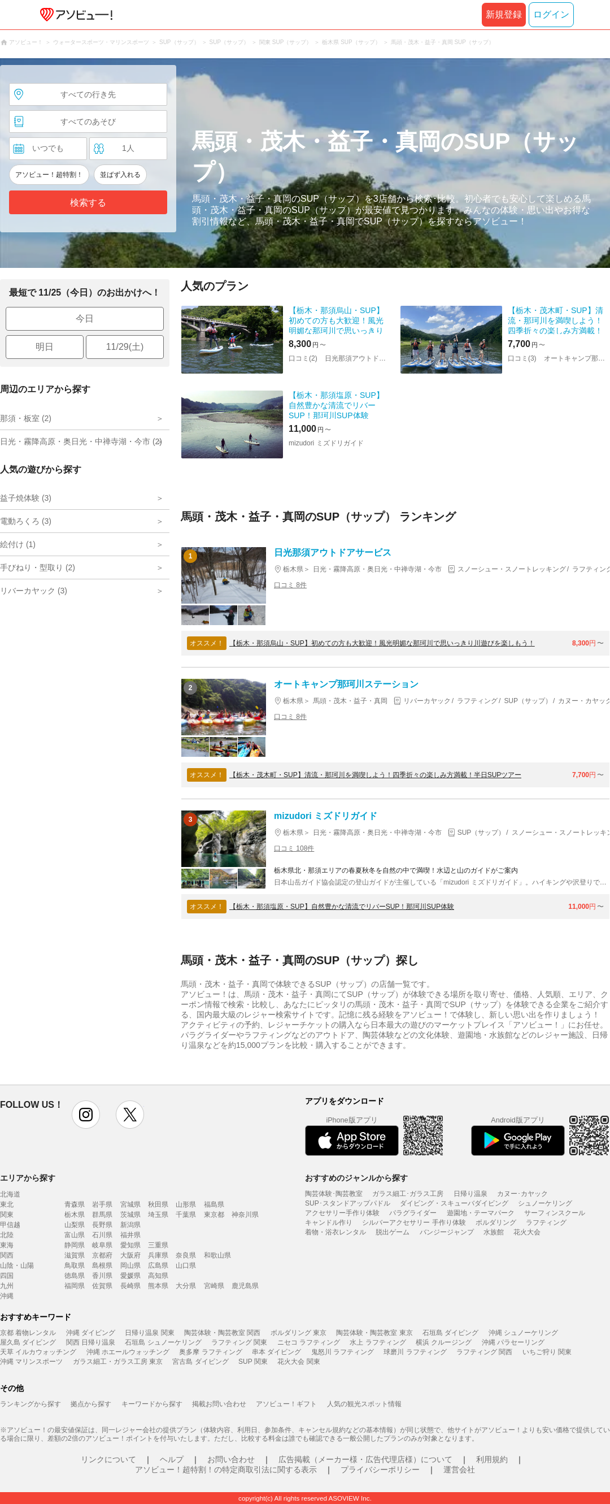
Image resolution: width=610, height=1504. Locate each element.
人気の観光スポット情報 (364, 1404)
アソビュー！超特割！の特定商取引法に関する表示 (226, 1469)
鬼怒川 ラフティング (342, 1352)
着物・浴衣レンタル (335, 1232)
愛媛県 (130, 1276)
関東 (7, 1215)
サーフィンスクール (554, 1213)
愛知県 (130, 1245)
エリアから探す (27, 1177)
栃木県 (74, 1215)
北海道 (10, 1194)
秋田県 (158, 1204)
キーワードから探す (151, 1404)
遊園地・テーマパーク (481, 1213)
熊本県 (158, 1286)
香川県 (102, 1276)
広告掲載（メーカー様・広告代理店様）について (365, 1459)
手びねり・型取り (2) (37, 567)
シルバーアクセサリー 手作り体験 (413, 1222)
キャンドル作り (328, 1222)
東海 (7, 1245)
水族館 (493, 1232)
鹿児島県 (245, 1286)
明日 (45, 347)
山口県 (186, 1265)
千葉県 (186, 1215)
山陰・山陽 (17, 1265)
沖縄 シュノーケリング (523, 1333)
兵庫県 (158, 1255)
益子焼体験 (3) (25, 497)
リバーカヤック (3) (33, 590)
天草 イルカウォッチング (38, 1352)
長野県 (102, 1225)
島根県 (102, 1265)
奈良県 (186, 1255)
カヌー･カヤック (522, 1194)
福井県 (130, 1235)
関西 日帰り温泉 (90, 1342)
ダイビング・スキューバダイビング (454, 1203)
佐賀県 (102, 1286)
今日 (85, 318)
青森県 (74, 1204)
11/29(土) (125, 347)
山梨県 (74, 1225)
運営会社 (459, 1469)
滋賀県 (74, 1255)
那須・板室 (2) (25, 418)
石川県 (102, 1235)
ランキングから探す (30, 1404)
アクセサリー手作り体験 (342, 1213)
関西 (7, 1255)
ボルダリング (496, 1222)
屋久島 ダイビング (28, 1342)
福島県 (214, 1204)
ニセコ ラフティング (308, 1342)
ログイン (551, 14)
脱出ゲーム (392, 1232)
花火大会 (527, 1232)
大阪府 (130, 1255)
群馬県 (102, 1215)
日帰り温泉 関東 (149, 1333)
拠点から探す (91, 1404)
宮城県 (130, 1204)
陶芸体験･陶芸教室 (334, 1194)
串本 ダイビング (276, 1352)
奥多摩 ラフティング (210, 1352)
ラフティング (546, 1222)
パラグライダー (413, 1213)
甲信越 (10, 1225)
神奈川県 (245, 1215)
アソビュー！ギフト (286, 1404)
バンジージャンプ (447, 1232)
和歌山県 (217, 1255)
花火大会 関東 (298, 1362)
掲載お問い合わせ (219, 1404)
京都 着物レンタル (28, 1333)
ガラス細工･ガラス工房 (407, 1194)
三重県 (158, 1245)
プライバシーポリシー (380, 1469)
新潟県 (130, 1225)
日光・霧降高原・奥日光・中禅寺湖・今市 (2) (81, 441)
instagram (86, 1114)
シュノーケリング (545, 1203)
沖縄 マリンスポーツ (31, 1362)
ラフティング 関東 (239, 1342)
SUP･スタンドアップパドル (347, 1203)
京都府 (102, 1255)
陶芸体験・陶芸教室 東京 (374, 1333)
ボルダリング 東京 (298, 1333)
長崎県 (130, 1286)
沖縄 (7, 1296)
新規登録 (504, 14)
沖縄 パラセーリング (513, 1342)
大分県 (186, 1286)
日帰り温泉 (470, 1194)
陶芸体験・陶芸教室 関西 (222, 1333)
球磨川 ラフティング (415, 1352)
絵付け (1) (18, 544)
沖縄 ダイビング (90, 1333)
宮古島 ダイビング (200, 1362)
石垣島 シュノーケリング (163, 1342)
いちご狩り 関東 (547, 1352)
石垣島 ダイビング (450, 1333)
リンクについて (108, 1459)
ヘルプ (172, 1459)
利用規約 (492, 1459)
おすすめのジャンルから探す (356, 1177)
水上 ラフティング (378, 1342)
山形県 (186, 1204)
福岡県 (74, 1286)
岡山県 (130, 1265)
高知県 (158, 1276)
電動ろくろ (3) (25, 521)
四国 (7, 1276)
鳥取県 (74, 1265)
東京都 (214, 1215)
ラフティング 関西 (484, 1352)
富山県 (74, 1235)
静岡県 (74, 1245)
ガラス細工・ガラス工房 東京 (118, 1362)
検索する (88, 202)
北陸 (7, 1235)
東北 (7, 1204)
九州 (7, 1286)
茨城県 (130, 1215)
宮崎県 (214, 1286)
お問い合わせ (231, 1459)
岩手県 (102, 1204)
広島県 (158, 1265)
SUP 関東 (253, 1362)
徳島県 (74, 1276)
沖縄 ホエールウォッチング (127, 1352)
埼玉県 (158, 1215)
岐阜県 (102, 1245)
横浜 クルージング (444, 1342)
